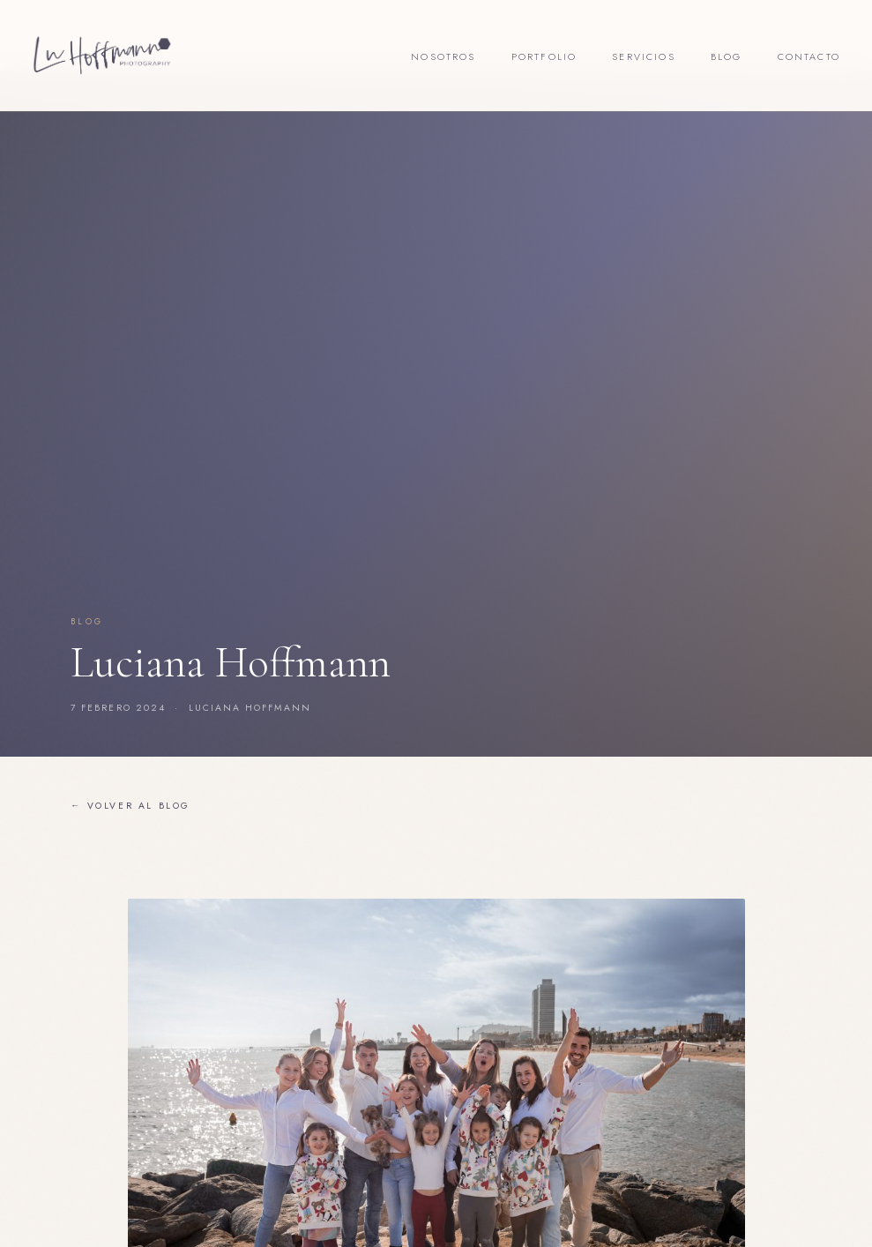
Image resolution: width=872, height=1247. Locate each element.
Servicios (643, 56)
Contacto (809, 56)
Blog (726, 56)
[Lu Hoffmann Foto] (102, 55)
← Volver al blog (130, 805)
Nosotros (443, 56)
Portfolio (544, 56)
